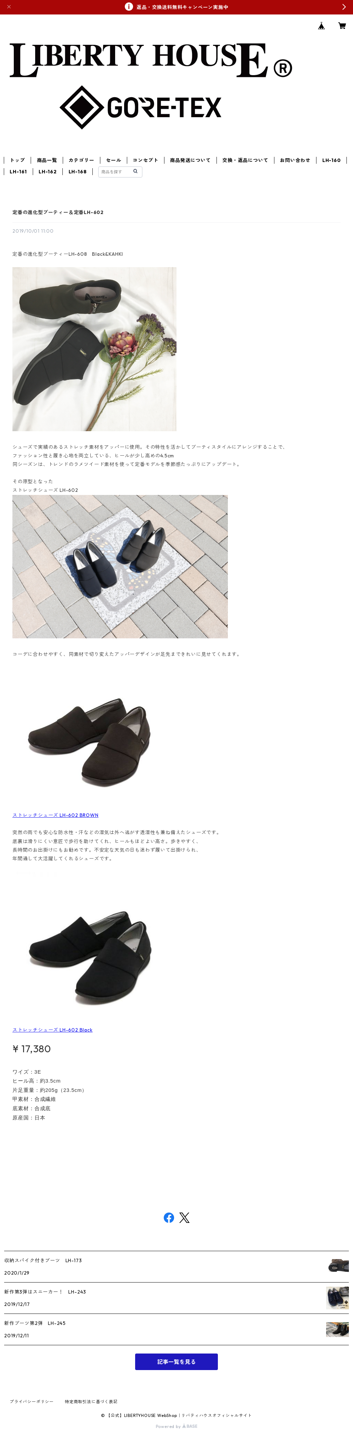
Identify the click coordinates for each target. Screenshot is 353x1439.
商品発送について (190, 160)
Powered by (177, 1426)
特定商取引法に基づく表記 (91, 1401)
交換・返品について (245, 160)
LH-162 (48, 172)
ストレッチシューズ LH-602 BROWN (55, 815)
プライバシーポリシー (32, 1401)
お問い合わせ (295, 160)
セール (113, 160)
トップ (17, 160)
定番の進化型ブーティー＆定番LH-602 (58, 212)
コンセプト (145, 160)
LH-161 (18, 172)
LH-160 (331, 160)
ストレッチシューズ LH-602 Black (52, 1030)
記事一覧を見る (176, 1361)
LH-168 (78, 172)
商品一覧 (47, 160)
